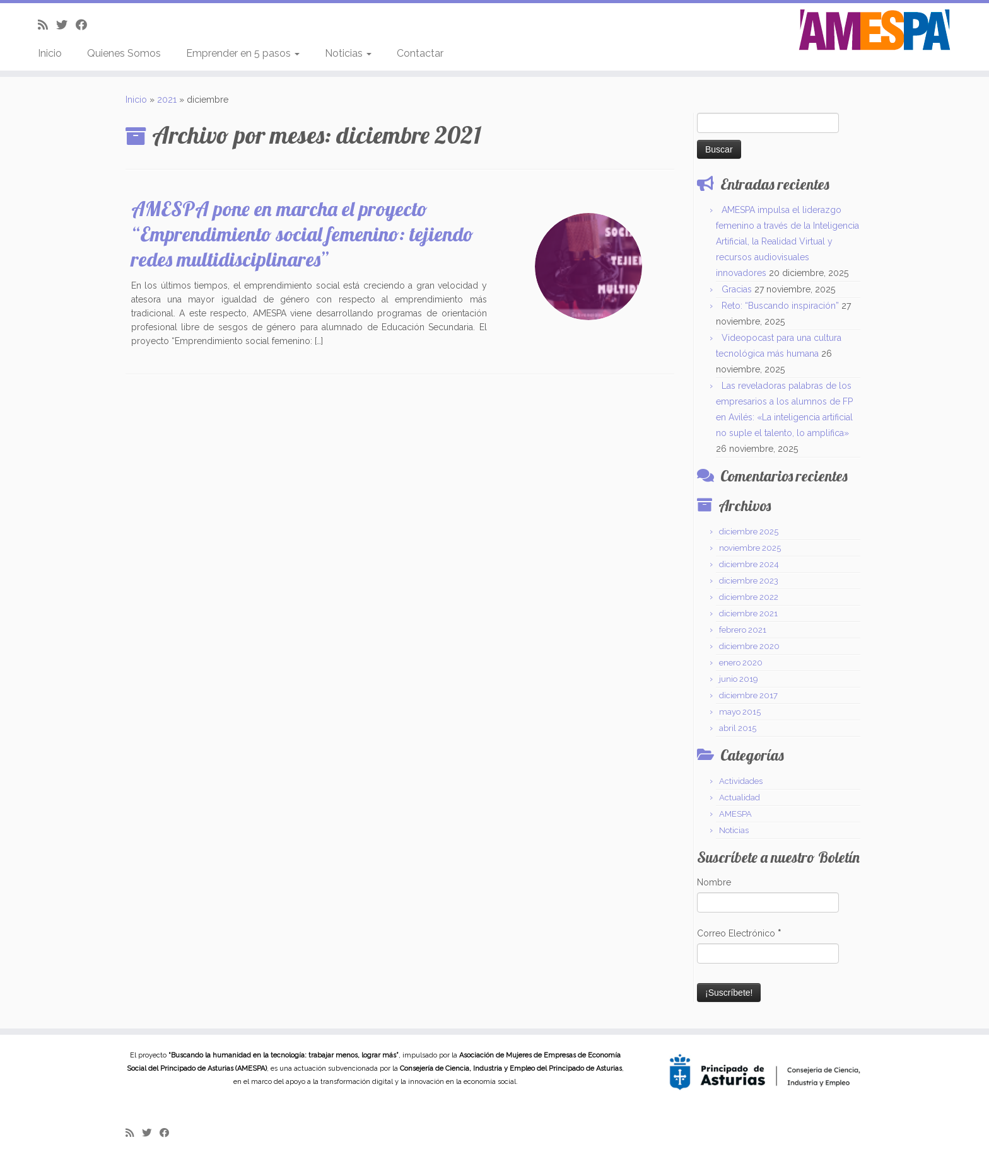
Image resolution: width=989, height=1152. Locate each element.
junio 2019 (738, 679)
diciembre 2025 (748, 531)
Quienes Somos (124, 53)
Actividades (741, 781)
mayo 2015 (740, 712)
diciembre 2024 (749, 564)
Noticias (348, 53)
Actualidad (739, 797)
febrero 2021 (742, 630)
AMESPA (735, 814)
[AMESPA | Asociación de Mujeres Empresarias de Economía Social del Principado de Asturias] (875, 30)
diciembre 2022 (748, 597)
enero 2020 (741, 662)
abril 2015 (737, 728)
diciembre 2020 (749, 646)
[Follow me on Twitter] (66, 25)
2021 (167, 100)
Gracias (737, 289)
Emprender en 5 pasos (243, 53)
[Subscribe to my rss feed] (47, 25)
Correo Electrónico (739, 933)
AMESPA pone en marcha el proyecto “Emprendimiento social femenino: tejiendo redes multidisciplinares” (302, 234)
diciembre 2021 (748, 613)
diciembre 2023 (748, 580)
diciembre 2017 (748, 695)
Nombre (714, 882)
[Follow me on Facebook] (85, 25)
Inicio (50, 53)
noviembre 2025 (750, 548)
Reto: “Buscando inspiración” (780, 306)
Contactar (420, 53)
